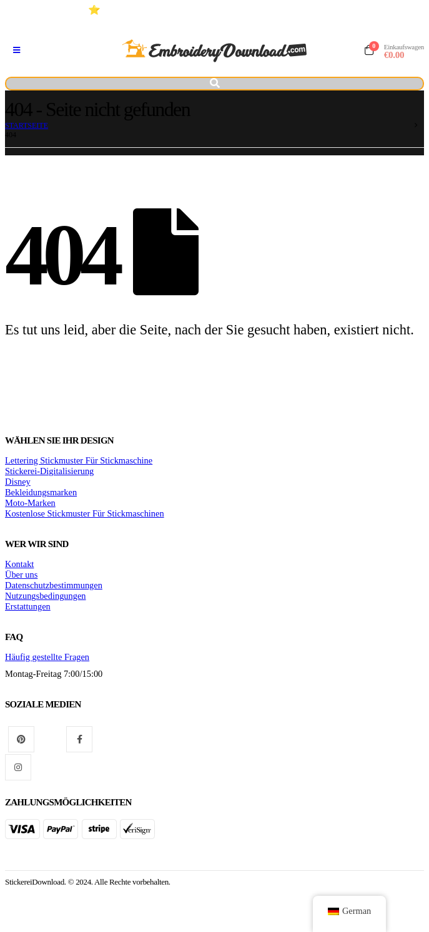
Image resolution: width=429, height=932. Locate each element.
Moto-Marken (30, 503)
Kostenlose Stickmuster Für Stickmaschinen (84, 513)
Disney (18, 482)
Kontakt (19, 564)
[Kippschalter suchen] (214, 83)
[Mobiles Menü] (16, 50)
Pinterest (21, 739)
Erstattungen (28, 606)
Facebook (79, 739)
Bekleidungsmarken (41, 492)
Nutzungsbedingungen (45, 596)
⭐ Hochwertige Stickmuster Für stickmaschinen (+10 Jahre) (218, 9)
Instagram (18, 767)
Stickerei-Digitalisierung (49, 471)
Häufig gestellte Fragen (47, 657)
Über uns (21, 575)
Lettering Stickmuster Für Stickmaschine (78, 460)
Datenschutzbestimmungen (53, 585)
